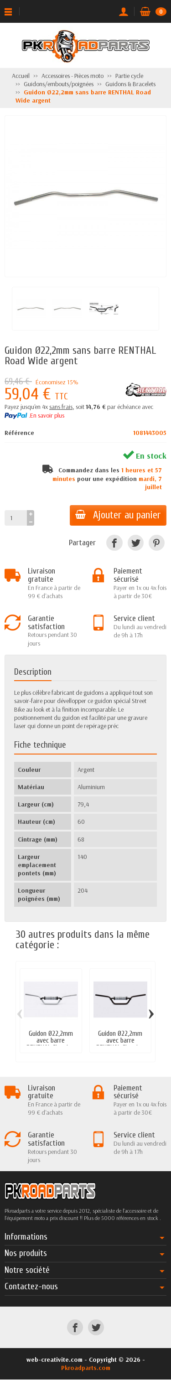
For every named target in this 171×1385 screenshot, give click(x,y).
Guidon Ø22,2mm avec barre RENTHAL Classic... (50, 1040)
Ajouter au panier (118, 515)
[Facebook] (114, 543)
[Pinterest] (157, 543)
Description (33, 672)
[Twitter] (136, 543)
